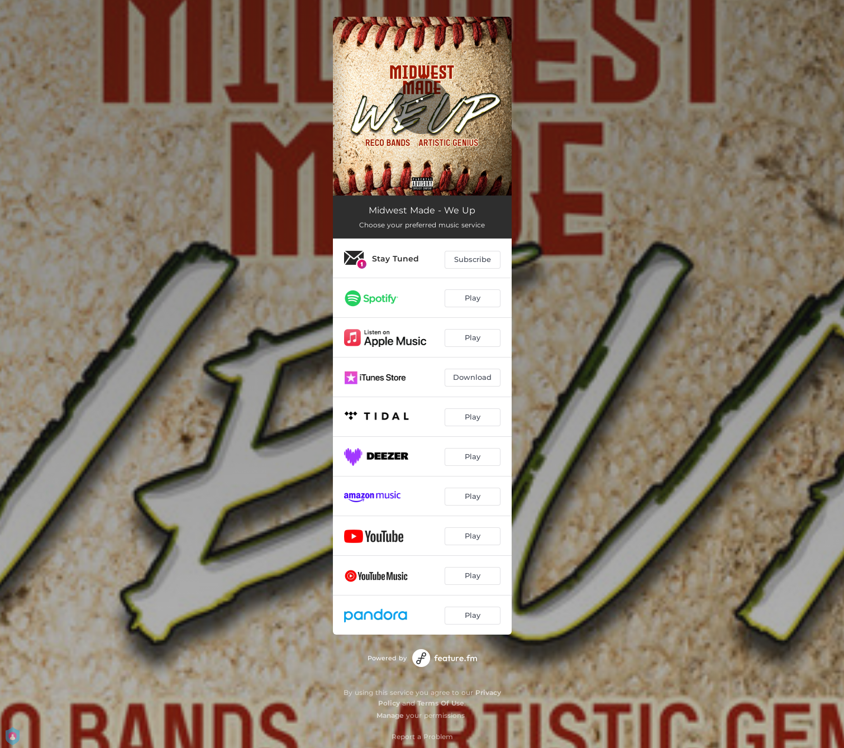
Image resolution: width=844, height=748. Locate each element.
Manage (390, 715)
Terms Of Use (440, 703)
